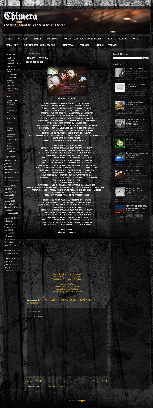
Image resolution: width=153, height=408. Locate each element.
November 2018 (11, 160)
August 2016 (9, 186)
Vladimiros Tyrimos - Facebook (67, 279)
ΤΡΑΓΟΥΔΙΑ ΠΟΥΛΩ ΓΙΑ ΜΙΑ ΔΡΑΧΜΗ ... (135, 85)
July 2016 (8, 189)
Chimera (20, 17)
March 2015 (9, 233)
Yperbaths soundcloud (11, 150)
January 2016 (10, 201)
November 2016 (11, 172)
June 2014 (8, 264)
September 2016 (11, 181)
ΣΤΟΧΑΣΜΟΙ (52, 39)
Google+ (10, 143)
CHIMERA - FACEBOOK (106, 45)
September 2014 (11, 253)
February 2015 (10, 236)
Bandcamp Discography (12, 59)
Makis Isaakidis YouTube (67, 287)
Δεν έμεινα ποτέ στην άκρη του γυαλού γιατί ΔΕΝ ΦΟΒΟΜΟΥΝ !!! (137, 155)
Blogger (81, 401)
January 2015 (10, 239)
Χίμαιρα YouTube (67, 284)
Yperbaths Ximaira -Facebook (67, 274)
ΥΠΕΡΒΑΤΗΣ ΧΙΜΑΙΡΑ (68, 300)
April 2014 (9, 270)
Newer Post (34, 381)
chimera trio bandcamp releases (12, 102)
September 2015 (11, 213)
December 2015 (11, 204)
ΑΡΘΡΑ (9, 39)
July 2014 (8, 261)
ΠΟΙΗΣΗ (37, 39)
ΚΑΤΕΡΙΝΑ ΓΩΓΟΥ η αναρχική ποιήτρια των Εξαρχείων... (134, 190)
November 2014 (11, 245)
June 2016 (8, 192)
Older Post (100, 381)
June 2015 (8, 224)
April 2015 (9, 230)
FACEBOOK (84, 45)
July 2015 (8, 221)
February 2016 (10, 198)
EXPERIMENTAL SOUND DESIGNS (39, 45)
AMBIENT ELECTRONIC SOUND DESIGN (83, 39)
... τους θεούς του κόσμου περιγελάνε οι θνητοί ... (135, 103)
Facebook (11, 107)
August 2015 (9, 218)
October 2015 (10, 210)
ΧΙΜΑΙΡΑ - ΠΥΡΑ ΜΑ (134, 171)
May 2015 (8, 227)
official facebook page (14, 70)
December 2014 (11, 242)
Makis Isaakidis (13, 140)
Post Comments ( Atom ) (53, 387)
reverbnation (12, 74)
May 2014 (8, 267)
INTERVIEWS (67, 45)
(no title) (129, 139)
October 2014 (10, 250)
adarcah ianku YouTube (67, 289)
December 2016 (11, 169)
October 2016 (10, 178)
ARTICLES (22, 39)
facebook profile (14, 63)
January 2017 (10, 166)
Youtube (10, 85)
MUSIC (136, 39)
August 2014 (9, 258)
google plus (11, 66)
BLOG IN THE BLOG (117, 39)
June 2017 (8, 163)
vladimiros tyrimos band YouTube (67, 292)
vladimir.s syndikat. (11, 81)
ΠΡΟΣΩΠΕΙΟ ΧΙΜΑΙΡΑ (135, 69)
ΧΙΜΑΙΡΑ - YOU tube (13, 111)
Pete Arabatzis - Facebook (67, 277)
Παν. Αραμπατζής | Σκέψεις (13, 89)
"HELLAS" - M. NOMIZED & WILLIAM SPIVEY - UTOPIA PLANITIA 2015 (137, 208)
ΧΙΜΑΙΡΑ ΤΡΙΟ (86, 300)
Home (67, 381)
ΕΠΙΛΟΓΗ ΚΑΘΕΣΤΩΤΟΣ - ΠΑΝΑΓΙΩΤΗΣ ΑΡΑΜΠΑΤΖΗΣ (136, 122)
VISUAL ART (12, 45)
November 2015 (11, 207)
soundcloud (11, 77)
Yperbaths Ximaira (11, 135)
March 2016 (9, 195)
